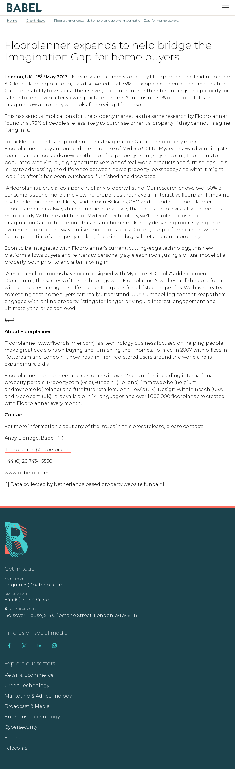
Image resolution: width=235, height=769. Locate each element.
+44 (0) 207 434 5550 (29, 599)
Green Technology (27, 685)
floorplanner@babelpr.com (38, 449)
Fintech (14, 737)
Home (12, 20)
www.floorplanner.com (65, 343)
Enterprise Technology (32, 717)
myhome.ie (27, 389)
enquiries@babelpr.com (34, 585)
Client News (35, 20)
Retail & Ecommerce (29, 675)
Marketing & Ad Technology (38, 696)
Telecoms (16, 748)
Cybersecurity (21, 727)
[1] (206, 195)
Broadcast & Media (27, 706)
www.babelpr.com (27, 473)
